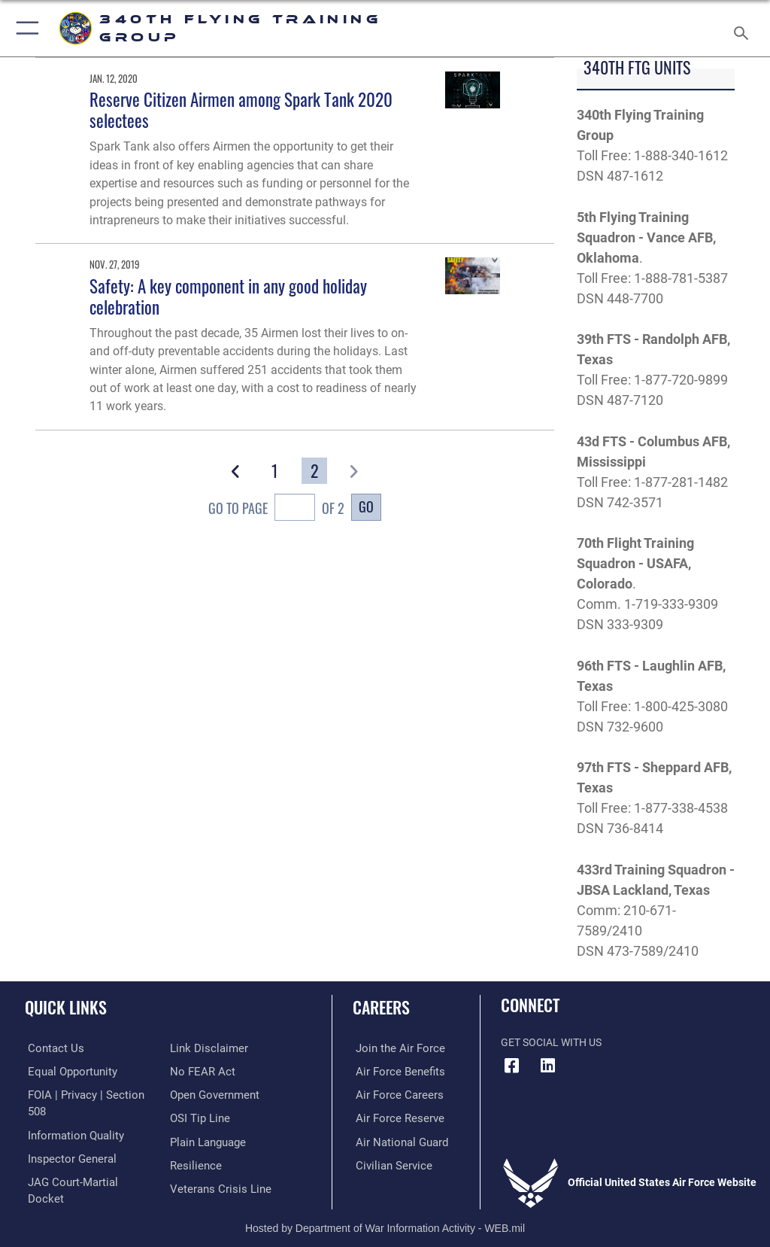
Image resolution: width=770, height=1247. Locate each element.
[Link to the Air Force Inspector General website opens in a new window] (66, 1139)
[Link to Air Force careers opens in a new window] (392, 1093)
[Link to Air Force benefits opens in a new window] (394, 1070)
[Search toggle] (744, 28)
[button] (24, 28)
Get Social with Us (551, 1042)
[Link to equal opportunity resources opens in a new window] (67, 1070)
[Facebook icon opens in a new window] (512, 1065)
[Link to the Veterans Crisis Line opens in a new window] (216, 1163)
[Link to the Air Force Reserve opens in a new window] (393, 1117)
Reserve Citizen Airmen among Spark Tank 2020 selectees (241, 109)
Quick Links (66, 1007)
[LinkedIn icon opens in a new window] (548, 1065)
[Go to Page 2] (314, 471)
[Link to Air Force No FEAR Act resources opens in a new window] (199, 1048)
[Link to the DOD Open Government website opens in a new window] (212, 1070)
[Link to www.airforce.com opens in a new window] (393, 1048)
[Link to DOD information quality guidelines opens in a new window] (70, 1117)
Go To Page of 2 (276, 509)
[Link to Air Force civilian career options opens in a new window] (387, 1163)
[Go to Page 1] (275, 471)
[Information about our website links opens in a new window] (60, 1186)
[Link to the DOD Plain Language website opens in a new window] (206, 1117)
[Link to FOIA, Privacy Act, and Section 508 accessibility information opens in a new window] (88, 1093)
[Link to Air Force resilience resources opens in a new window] (193, 1139)
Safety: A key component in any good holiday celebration (228, 296)
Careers (381, 1007)
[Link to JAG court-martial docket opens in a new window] (84, 1163)
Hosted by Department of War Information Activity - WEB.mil (385, 1214)
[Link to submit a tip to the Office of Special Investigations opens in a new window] (197, 1093)
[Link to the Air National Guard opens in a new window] (396, 1139)
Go (366, 506)
